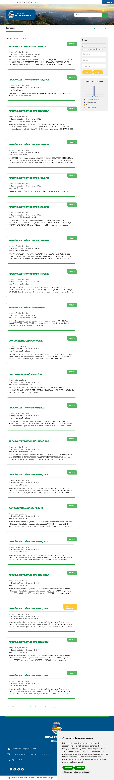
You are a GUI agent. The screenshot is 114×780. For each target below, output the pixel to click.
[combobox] (94, 54)
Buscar (87, 72)
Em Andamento (70, 607)
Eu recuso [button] (80, 768)
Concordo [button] (68, 768)
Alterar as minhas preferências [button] (76, 772)
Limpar (98, 72)
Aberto (72, 44)
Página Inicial (96, 28)
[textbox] (93, 54)
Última (54, 707)
